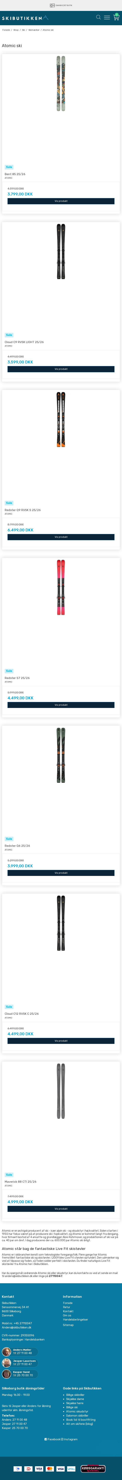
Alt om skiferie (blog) (79, 1424)
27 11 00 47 (24, 1364)
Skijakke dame (75, 1399)
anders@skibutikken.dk (19, 1276)
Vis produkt (61, 201)
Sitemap (68, 1325)
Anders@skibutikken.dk (16, 1327)
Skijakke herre (74, 1403)
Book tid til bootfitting (80, 1419)
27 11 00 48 (24, 1353)
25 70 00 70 (25, 1375)
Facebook (52, 1439)
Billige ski (72, 1407)
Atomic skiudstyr (77, 1411)
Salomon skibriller (77, 1415)
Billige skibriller (75, 1395)
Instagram (69, 1439)
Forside (68, 1303)
